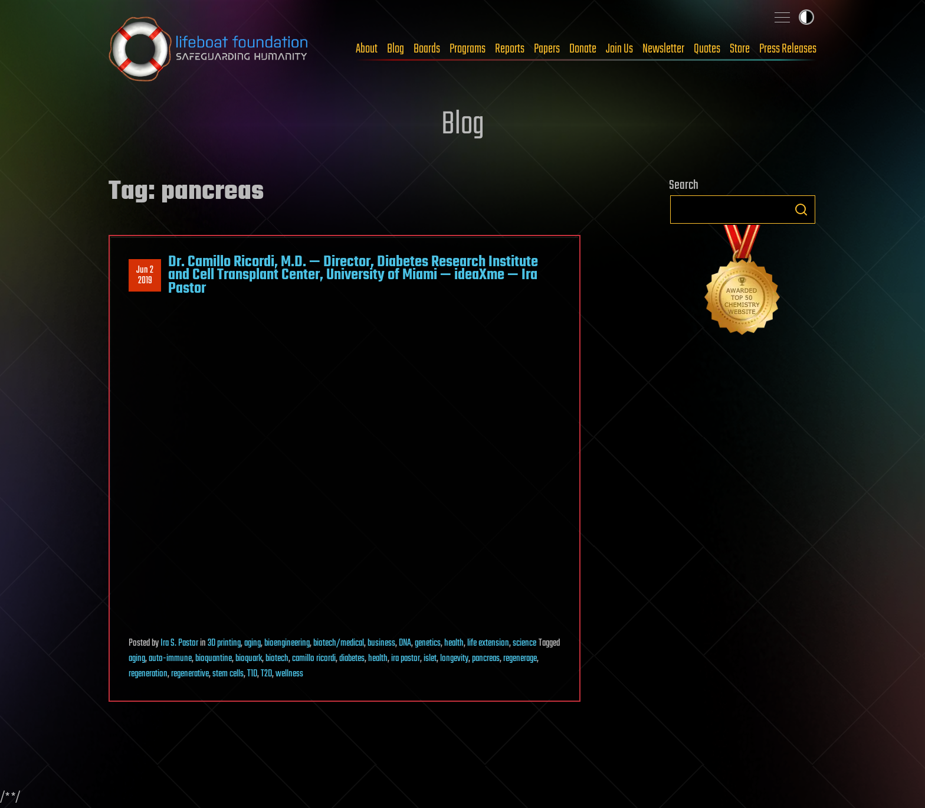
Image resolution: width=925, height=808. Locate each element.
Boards (427, 49)
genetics (428, 643)
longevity (454, 658)
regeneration (148, 674)
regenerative (190, 674)
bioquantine (213, 658)
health (454, 643)
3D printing (224, 643)
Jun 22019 (144, 275)
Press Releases (787, 49)
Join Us (619, 49)
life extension (488, 643)
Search (801, 209)
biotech (276, 658)
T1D (252, 674)
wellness (289, 674)
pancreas (486, 658)
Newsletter (663, 49)
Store (740, 49)
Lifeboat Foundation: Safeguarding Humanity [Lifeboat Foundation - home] (209, 49)
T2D (266, 674)
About (367, 49)
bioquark (248, 658)
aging (252, 643)
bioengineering (287, 643)
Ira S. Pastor (179, 643)
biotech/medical (338, 643)
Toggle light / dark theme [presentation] (806, 17)
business (381, 643)
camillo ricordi (314, 658)
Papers (547, 49)
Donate (582, 49)
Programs (468, 49)
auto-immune (170, 658)
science (524, 643)
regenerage (520, 658)
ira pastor (405, 658)
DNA (405, 643)
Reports (509, 49)
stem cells (228, 674)
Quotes (707, 49)
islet (430, 658)
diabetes (352, 658)
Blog (395, 49)
